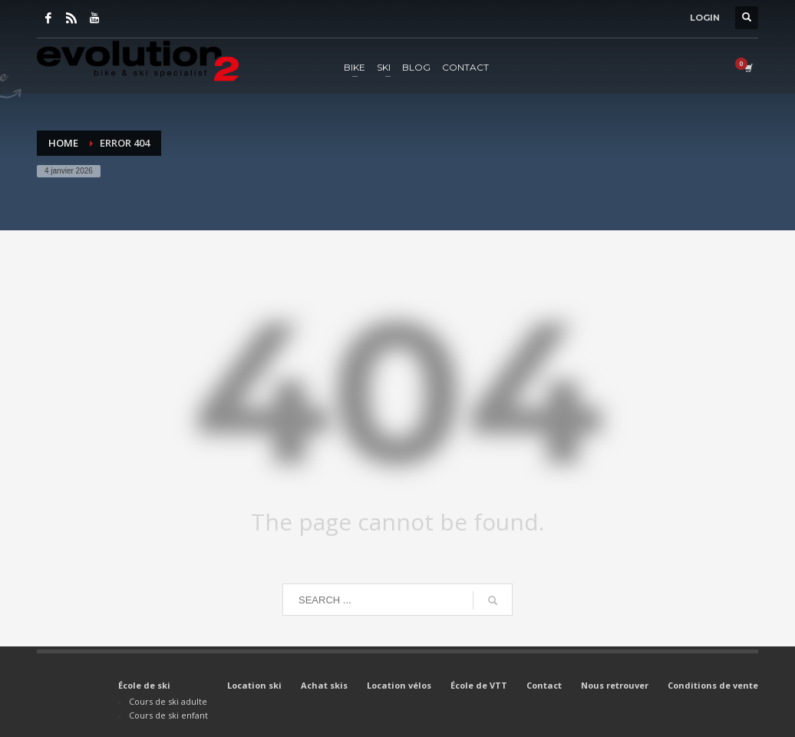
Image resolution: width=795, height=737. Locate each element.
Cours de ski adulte (168, 701)
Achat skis (324, 685)
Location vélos (399, 685)
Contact (544, 685)
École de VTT (478, 685)
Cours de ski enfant (168, 715)
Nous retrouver (614, 685)
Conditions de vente (713, 685)
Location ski (254, 685)
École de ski (144, 685)
